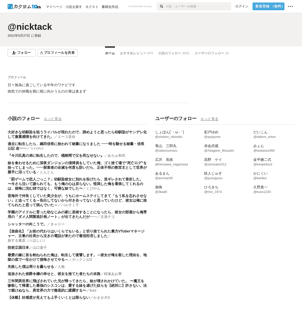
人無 (61, 267)
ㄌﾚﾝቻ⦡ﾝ (37, 148)
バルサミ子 (70, 205)
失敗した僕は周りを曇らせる (31, 267)
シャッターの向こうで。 (27, 224)
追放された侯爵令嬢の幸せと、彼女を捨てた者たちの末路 (54, 274)
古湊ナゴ (107, 217)
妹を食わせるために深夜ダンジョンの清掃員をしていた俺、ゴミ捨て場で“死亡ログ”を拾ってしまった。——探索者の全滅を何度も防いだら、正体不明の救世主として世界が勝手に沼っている (77, 167)
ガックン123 (82, 259)
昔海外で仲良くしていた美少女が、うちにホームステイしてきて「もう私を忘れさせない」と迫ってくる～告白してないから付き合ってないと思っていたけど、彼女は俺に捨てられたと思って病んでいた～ (77, 200)
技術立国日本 (18, 247)
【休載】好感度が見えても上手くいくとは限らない (49, 297)
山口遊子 (40, 247)
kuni (93, 290)
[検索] (161, 6)
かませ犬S (101, 297)
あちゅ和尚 (116, 155)
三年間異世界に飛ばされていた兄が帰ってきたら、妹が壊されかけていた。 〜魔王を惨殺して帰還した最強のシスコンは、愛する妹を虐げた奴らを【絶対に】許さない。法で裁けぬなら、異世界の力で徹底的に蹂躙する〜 (77, 285)
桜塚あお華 (113, 274)
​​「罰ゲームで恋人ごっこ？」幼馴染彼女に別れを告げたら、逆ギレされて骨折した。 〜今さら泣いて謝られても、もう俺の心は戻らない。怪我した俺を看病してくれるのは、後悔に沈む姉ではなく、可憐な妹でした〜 (75, 183)
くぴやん (93, 188)
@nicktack (30, 27)
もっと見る (53, 119)
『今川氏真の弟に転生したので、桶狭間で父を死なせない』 (56, 155)
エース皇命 (66, 137)
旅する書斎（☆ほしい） (27, 240)
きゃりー (57, 224)
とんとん (47, 172)
